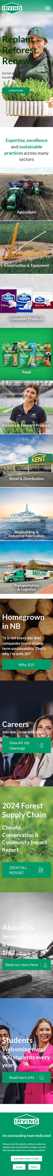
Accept (19, 1167)
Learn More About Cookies (26, 1158)
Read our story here (26, 965)
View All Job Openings (26, 745)
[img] (26, 63)
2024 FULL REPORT (26, 870)
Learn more (16, 90)
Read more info (26, 1078)
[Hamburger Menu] (48, 8)
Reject (34, 1167)
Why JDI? (26, 664)
